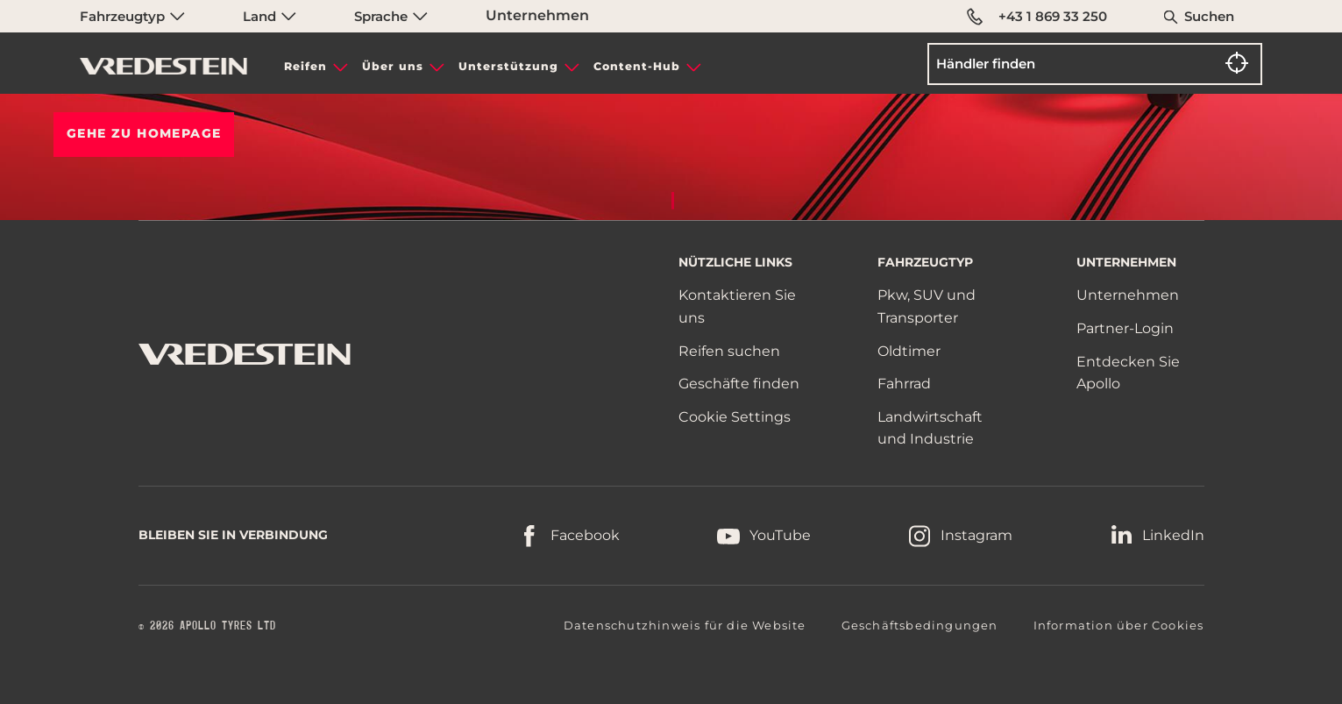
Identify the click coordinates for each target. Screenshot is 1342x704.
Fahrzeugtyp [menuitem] (132, 16)
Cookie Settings (734, 417)
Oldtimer (909, 351)
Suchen (1209, 16)
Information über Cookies (1118, 625)
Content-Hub (636, 66)
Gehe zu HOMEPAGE (144, 133)
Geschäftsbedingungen (919, 625)
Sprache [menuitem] (391, 16)
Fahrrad (904, 383)
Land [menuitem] (269, 16)
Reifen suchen (729, 351)
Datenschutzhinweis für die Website (685, 625)
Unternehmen (537, 15)
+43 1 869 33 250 (1037, 16)
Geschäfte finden (738, 383)
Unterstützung (508, 66)
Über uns (392, 66)
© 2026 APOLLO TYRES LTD (207, 626)
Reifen (305, 66)
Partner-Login (1125, 328)
